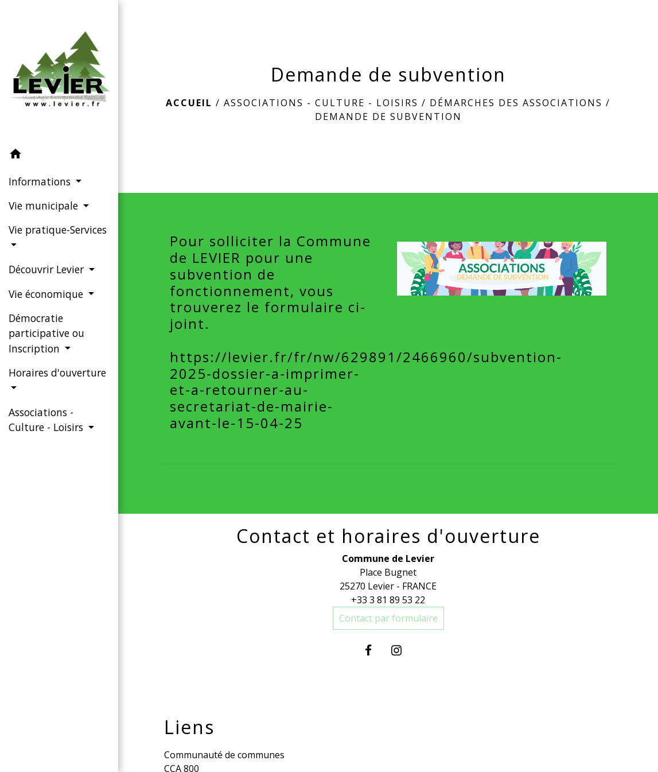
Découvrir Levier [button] (48, 269)
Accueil (189, 102)
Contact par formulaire (388, 618)
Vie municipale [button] (45, 205)
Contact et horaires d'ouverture (388, 536)
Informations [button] (41, 181)
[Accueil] (59, 71)
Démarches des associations (516, 102)
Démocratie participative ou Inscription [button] (46, 333)
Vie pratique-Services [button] (58, 229)
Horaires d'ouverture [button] (57, 372)
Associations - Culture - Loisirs (321, 102)
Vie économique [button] (47, 294)
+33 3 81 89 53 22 (388, 599)
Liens (189, 727)
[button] (59, 155)
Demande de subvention (388, 116)
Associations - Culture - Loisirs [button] (47, 419)
